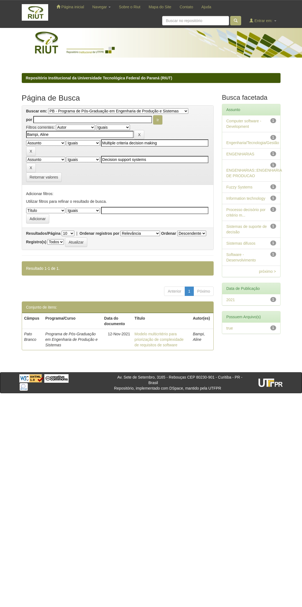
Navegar (101, 7)
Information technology (245, 198)
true (229, 328)
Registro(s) (36, 242)
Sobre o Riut (129, 7)
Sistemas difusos (240, 243)
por (29, 119)
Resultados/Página (43, 233)
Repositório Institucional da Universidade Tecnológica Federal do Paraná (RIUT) (99, 78)
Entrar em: (262, 20)
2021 (230, 300)
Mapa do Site (160, 7)
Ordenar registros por (99, 233)
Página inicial (70, 6)
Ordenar (168, 233)
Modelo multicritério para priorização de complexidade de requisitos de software (159, 339)
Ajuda (206, 7)
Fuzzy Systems (239, 187)
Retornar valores (44, 177)
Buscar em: (36, 111)
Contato (186, 7)
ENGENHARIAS (240, 154)
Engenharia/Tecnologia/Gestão (252, 143)
